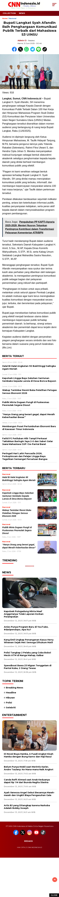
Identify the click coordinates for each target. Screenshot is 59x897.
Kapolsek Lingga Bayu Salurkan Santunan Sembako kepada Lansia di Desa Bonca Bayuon (18, 496)
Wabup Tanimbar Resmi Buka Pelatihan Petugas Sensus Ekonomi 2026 (16, 513)
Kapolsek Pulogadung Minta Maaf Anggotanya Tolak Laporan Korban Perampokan (23, 614)
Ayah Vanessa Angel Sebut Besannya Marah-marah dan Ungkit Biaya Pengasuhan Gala (29, 794)
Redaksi (28, 841)
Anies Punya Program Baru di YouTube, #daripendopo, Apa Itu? (26, 628)
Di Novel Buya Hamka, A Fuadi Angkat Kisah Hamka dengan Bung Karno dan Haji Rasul (28, 755)
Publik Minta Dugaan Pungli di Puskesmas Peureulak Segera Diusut (17, 530)
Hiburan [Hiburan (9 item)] (10, 697)
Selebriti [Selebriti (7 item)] (11, 707)
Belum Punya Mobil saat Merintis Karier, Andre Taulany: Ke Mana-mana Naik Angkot (28, 768)
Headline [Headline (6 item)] (11, 692)
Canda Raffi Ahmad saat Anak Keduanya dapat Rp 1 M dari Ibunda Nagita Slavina (27, 781)
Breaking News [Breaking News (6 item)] (14, 687)
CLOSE (54, 895)
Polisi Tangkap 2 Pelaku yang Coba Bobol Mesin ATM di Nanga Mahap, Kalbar (27, 654)
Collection (9, 13)
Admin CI (22, 40)
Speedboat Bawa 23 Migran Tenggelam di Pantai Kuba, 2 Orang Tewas (27, 667)
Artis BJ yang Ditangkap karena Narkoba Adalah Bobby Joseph (27, 806)
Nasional (12, 18)
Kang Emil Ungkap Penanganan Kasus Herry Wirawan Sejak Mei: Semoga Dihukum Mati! (28, 641)
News (22, 13)
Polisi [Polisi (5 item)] (9, 702)
